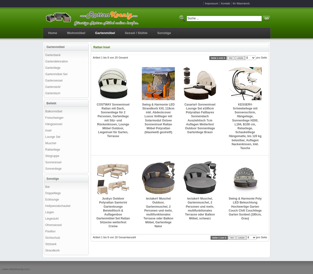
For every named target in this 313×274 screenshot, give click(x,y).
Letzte (240, 58)
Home (52, 33)
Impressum (211, 3)
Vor (231, 58)
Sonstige (164, 33)
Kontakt (225, 3)
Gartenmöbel (105, 33)
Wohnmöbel (76, 33)
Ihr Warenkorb (241, 3)
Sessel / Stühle (136, 33)
